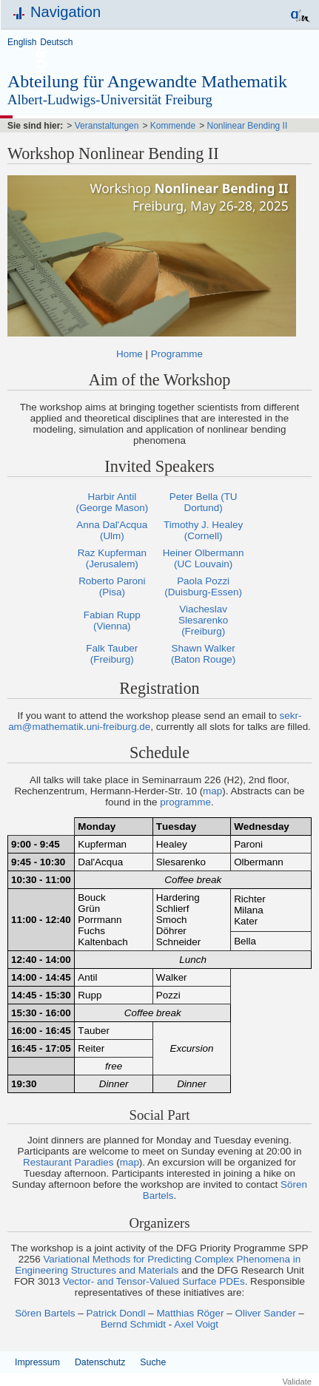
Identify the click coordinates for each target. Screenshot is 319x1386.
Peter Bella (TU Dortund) (203, 502)
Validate (297, 1381)
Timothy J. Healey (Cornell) (203, 530)
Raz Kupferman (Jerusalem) (112, 558)
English (21, 42)
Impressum (37, 1362)
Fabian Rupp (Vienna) (112, 620)
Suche (153, 1362)
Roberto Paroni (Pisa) (111, 586)
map (212, 791)
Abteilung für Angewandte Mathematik (147, 81)
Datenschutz (100, 1362)
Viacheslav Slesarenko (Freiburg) (203, 620)
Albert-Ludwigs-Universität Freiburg (109, 99)
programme (185, 802)
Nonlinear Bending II (247, 126)
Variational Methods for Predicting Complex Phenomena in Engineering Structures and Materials (157, 1265)
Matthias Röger (190, 1313)
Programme (177, 353)
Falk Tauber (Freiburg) (112, 654)
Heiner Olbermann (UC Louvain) (203, 558)
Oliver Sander (265, 1313)
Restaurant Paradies (68, 1162)
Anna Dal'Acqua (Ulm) (111, 530)
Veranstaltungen (107, 126)
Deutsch (56, 42)
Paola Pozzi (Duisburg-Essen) (203, 586)
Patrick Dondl (116, 1313)
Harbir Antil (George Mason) (111, 502)
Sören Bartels (45, 1313)
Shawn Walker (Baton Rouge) (203, 654)
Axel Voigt (196, 1324)
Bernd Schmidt (133, 1324)
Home (129, 353)
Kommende (172, 126)
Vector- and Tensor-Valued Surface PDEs (154, 1281)
